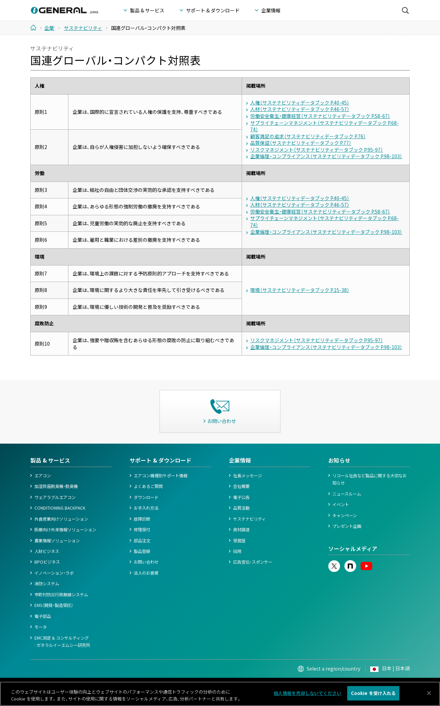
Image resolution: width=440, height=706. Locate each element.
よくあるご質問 (148, 486)
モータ (40, 627)
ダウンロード (146, 497)
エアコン (42, 476)
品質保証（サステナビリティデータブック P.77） (300, 142)
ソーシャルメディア (352, 549)
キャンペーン (344, 515)
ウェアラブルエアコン (55, 497)
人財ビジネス (46, 551)
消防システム (46, 583)
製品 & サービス (50, 460)
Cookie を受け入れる (373, 694)
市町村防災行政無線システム (61, 594)
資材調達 (241, 529)
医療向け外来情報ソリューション (65, 529)
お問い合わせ (146, 562)
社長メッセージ (247, 476)
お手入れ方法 (146, 508)
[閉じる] (429, 693)
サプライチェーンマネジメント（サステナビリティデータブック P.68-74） (324, 126)
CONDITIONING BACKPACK (60, 508)
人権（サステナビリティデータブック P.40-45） (299, 102)
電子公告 (241, 497)
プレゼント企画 (346, 526)
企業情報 (240, 460)
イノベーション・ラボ (54, 573)
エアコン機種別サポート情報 (160, 476)
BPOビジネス (47, 562)
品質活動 (241, 508)
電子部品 (42, 616)
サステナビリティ (249, 519)
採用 (237, 551)
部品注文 (142, 540)
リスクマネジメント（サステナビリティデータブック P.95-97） (316, 149)
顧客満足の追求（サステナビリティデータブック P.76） (308, 136)
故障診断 (142, 519)
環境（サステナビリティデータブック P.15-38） (299, 289)
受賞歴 (239, 540)
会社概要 (241, 486)
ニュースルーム (346, 494)
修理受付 (142, 529)
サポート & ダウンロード (160, 460)
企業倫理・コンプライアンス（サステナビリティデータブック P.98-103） (326, 156)
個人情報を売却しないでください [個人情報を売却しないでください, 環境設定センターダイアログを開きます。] (307, 694)
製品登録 (142, 551)
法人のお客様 (146, 573)
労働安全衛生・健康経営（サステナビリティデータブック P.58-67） (320, 115)
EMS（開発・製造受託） (53, 605)
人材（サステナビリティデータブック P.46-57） (299, 109)
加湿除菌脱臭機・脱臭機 (56, 486)
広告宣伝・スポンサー (252, 562)
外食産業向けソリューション (61, 519)
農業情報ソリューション (57, 540)
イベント (340, 504)
